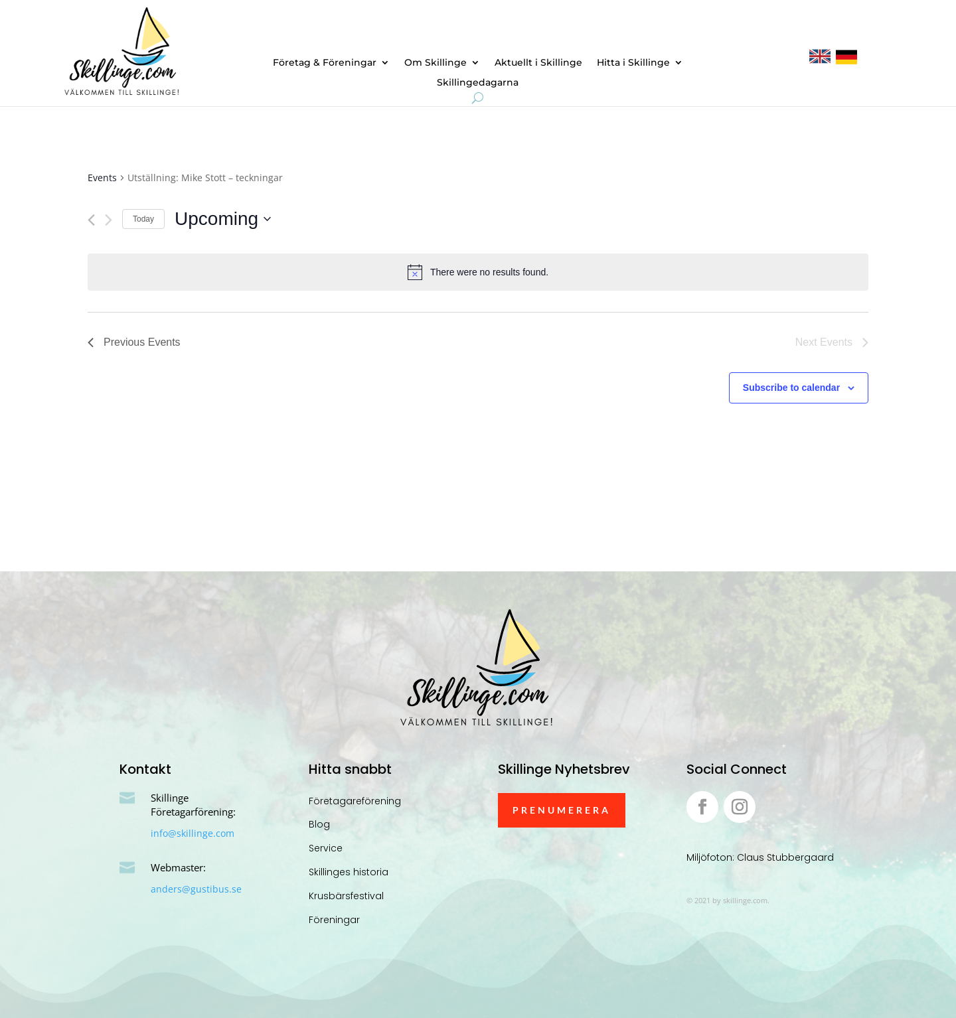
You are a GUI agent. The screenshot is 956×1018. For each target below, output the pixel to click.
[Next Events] (108, 220)
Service (326, 848)
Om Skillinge (435, 63)
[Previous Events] (91, 220)
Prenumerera (562, 810)
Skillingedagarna (477, 83)
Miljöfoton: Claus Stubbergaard (760, 857)
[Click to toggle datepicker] (223, 219)
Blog (319, 824)
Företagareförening (355, 801)
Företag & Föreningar (324, 63)
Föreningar (334, 919)
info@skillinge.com (192, 833)
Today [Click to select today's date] (143, 219)
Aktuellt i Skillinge (538, 63)
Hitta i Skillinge (633, 63)
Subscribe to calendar (791, 387)
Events (102, 177)
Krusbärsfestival (346, 896)
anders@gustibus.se (196, 889)
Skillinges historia (348, 872)
